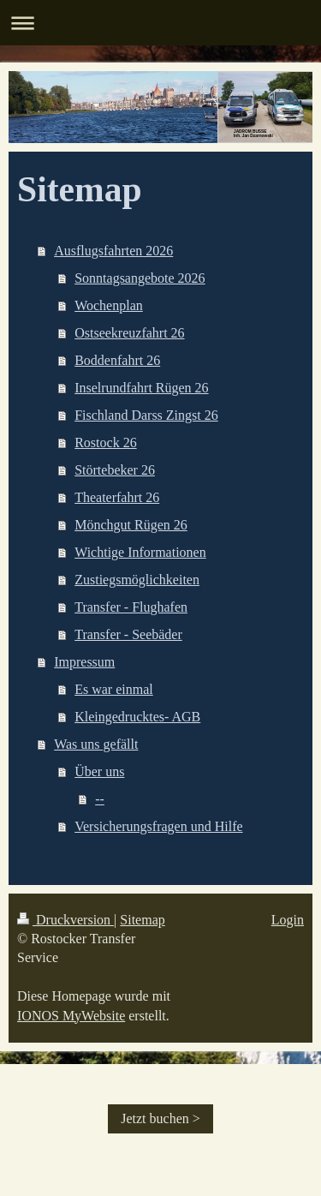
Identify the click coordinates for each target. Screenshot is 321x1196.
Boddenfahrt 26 (117, 360)
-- (99, 799)
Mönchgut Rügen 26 (130, 524)
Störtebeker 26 (114, 470)
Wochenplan (108, 305)
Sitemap (142, 919)
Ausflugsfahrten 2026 (113, 250)
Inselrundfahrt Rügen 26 (141, 387)
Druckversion (65, 919)
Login (287, 919)
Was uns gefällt (96, 744)
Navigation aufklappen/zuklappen (160, 22)
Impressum (84, 662)
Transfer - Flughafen (130, 607)
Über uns (99, 771)
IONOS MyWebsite (71, 1015)
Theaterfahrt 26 (116, 497)
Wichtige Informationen (140, 552)
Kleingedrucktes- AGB (137, 716)
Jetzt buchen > (160, 1118)
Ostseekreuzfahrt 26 (129, 333)
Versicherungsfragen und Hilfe (158, 826)
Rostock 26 (105, 442)
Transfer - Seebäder (128, 634)
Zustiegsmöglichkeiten (136, 579)
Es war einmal (113, 689)
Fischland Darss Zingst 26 (146, 415)
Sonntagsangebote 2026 (139, 278)
